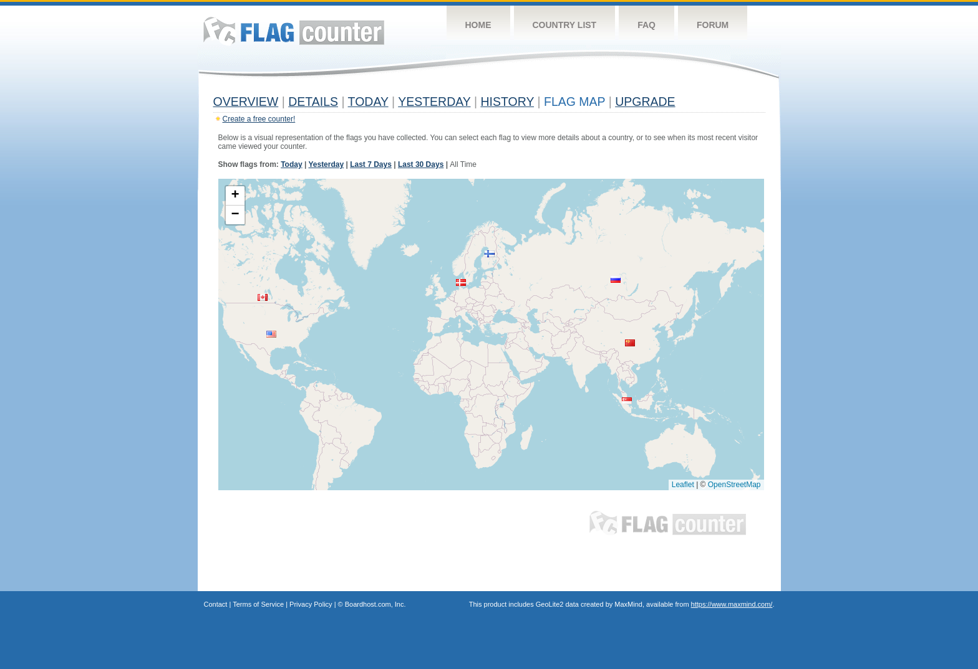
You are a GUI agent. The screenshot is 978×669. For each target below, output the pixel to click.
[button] (461, 282)
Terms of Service (258, 604)
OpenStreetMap (734, 484)
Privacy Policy (310, 604)
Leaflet (683, 484)
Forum (713, 25)
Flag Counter (293, 31)
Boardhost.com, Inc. (375, 604)
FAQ (646, 25)
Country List (565, 25)
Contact (216, 604)
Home (478, 25)
